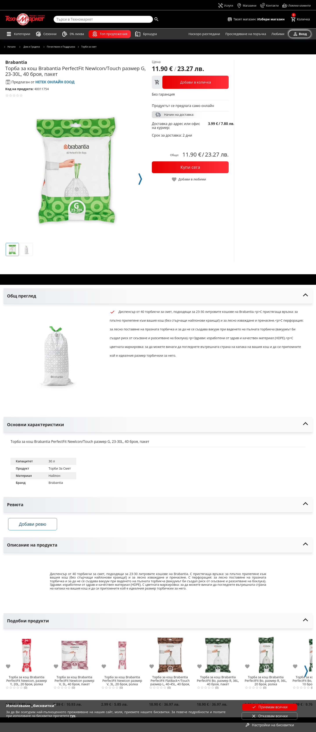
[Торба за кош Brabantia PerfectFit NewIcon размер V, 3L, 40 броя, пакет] (74, 655)
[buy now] (190, 167)
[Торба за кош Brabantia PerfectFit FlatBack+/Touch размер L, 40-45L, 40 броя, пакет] (170, 655)
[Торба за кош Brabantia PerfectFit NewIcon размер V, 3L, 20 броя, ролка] (122, 655)
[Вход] (300, 33)
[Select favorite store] (256, 19)
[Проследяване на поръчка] (245, 33)
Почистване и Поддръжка (59, 47)
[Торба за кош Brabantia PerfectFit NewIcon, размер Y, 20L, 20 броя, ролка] (26, 655)
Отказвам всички (269, 716)
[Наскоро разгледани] (204, 33)
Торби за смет (87, 47)
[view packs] (190, 82)
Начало (10, 47)
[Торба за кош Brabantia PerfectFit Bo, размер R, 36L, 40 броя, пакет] (218, 655)
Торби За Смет (59, 468)
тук (72, 716)
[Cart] (300, 19)
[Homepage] (25, 19)
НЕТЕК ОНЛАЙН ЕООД (55, 82)
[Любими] (278, 33)
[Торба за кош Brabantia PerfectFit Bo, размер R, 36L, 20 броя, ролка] (266, 655)
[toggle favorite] (189, 179)
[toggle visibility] (158, 296)
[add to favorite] (10, 668)
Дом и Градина (29, 46)
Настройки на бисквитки (269, 725)
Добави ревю (34, 526)
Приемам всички (269, 707)
